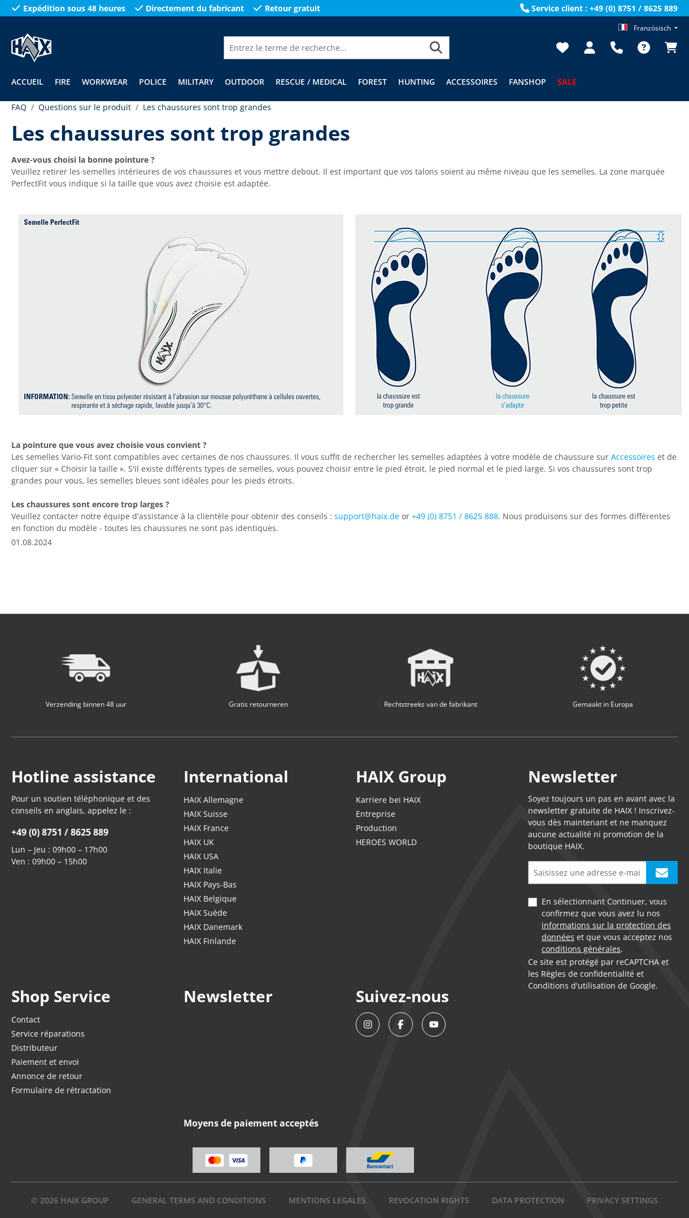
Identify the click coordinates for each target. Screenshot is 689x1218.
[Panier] (667, 47)
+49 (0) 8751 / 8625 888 (455, 516)
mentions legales (327, 1200)
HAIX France (206, 828)
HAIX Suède (205, 912)
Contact (25, 1019)
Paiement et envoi (45, 1061)
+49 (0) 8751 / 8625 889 (59, 832)
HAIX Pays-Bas (210, 884)
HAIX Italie (203, 870)
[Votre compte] (589, 47)
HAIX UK (199, 842)
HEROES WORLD (386, 842)
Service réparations (48, 1033)
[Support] (616, 47)
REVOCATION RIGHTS (429, 1200)
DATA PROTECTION (528, 1200)
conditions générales (581, 948)
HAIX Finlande (210, 941)
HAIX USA (201, 856)
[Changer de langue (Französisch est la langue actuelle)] (648, 28)
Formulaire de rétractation (61, 1090)
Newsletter (228, 996)
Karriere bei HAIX (388, 799)
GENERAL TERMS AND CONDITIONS (199, 1200)
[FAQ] (643, 47)
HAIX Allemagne (213, 799)
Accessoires (633, 456)
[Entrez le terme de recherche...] (324, 47)
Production (376, 828)
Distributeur (34, 1047)
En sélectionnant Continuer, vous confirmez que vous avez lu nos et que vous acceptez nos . (607, 925)
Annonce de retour (46, 1076)
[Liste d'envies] (562, 47)
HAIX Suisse (206, 813)
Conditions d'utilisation (572, 985)
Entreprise (375, 813)
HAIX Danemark (213, 926)
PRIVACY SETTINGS (622, 1200)
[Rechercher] (436, 47)
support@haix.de (366, 516)
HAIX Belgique (210, 898)
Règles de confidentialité (587, 973)
